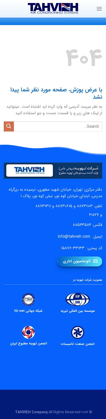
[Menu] (99, 9)
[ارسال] (9, 126)
